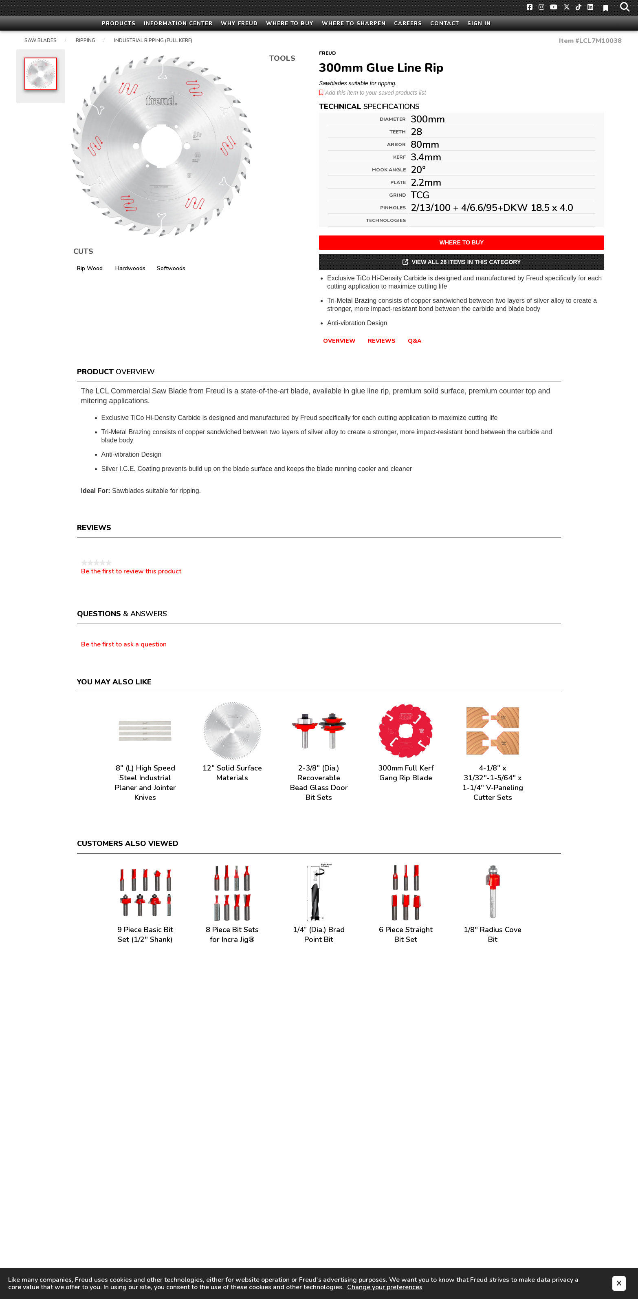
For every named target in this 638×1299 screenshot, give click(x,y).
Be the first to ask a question (124, 645)
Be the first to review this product (131, 571)
